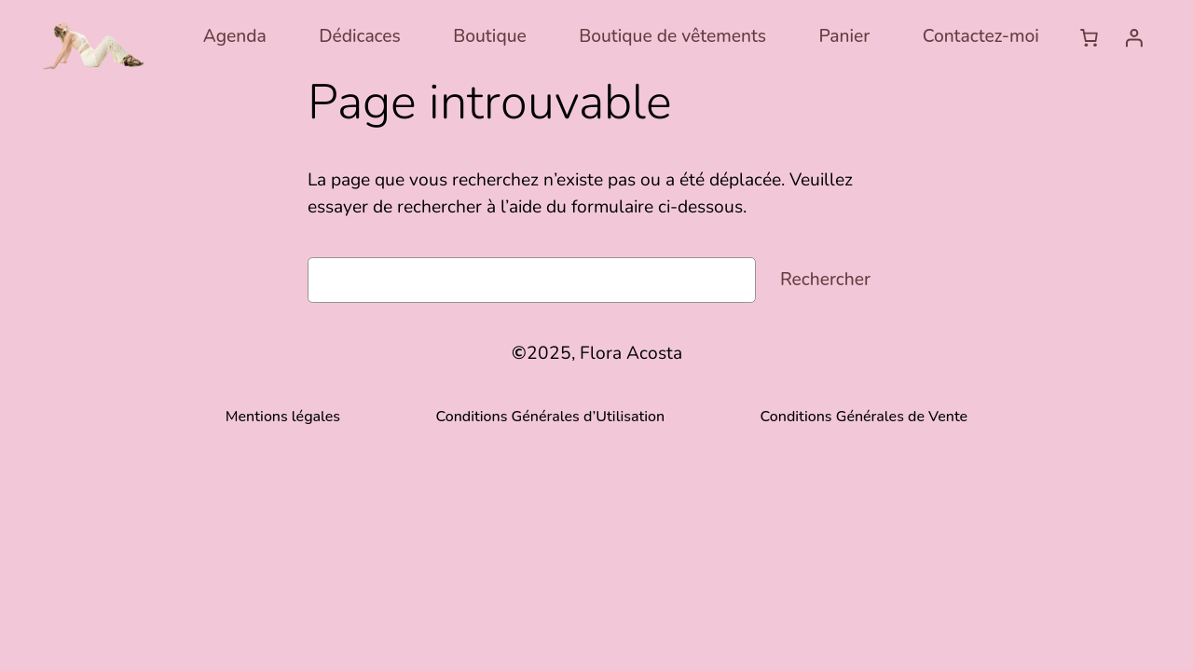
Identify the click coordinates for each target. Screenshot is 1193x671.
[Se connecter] (1133, 37)
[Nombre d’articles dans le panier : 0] (1088, 37)
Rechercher (825, 279)
